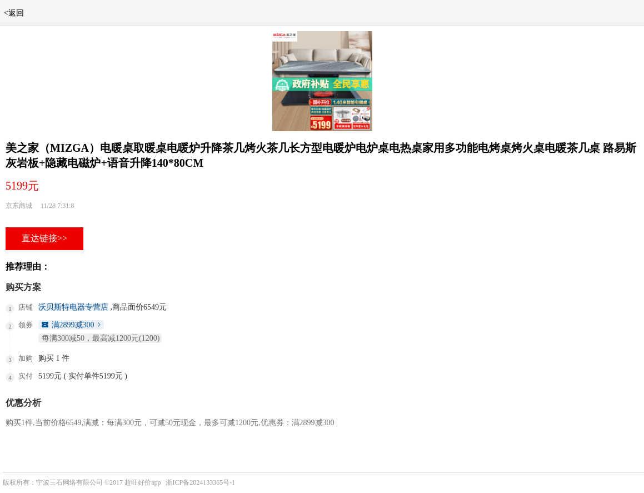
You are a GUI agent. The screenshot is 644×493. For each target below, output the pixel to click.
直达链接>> (44, 238)
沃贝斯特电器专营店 (73, 307)
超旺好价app (142, 482)
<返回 (14, 13)
